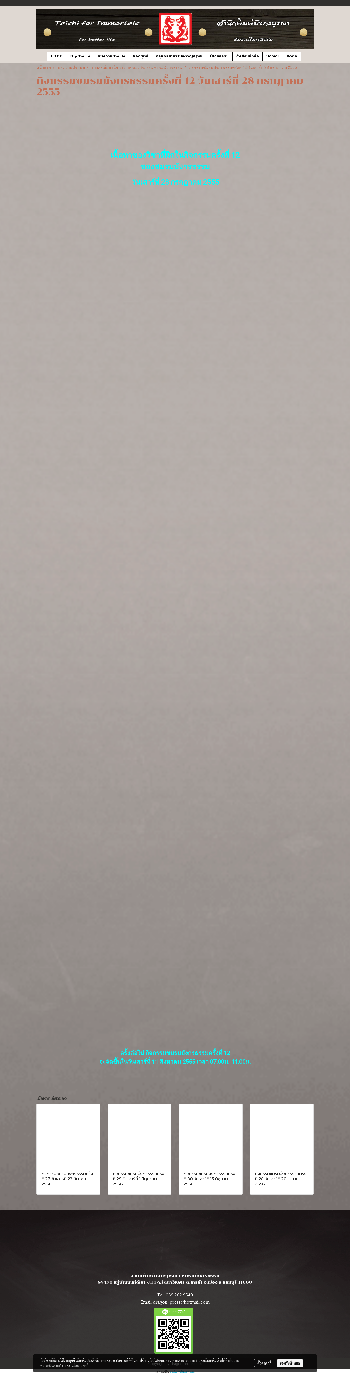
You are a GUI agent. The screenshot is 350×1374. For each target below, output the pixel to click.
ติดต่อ (292, 56)
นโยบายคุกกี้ (79, 1365)
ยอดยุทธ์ (140, 56)
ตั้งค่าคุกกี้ (264, 1363)
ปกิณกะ (272, 56)
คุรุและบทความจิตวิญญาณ (179, 56)
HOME (56, 56)
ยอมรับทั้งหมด (290, 1363)
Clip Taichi (80, 56)
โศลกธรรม (219, 56)
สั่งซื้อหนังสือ (247, 56)
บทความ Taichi (111, 56)
